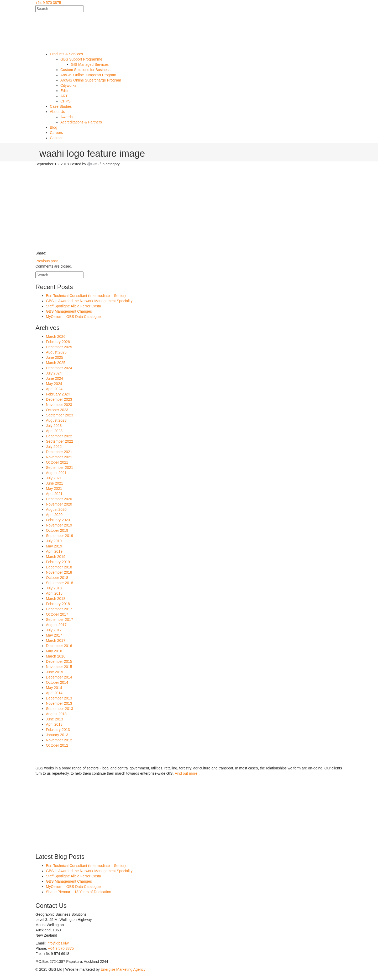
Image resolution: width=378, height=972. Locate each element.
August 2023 (56, 420)
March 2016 (55, 656)
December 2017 (59, 609)
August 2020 (56, 509)
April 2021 (54, 494)
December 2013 (59, 698)
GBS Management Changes (69, 311)
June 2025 (54, 357)
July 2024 (54, 373)
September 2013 (59, 709)
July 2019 (54, 541)
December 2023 (59, 399)
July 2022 (54, 446)
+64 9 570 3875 (48, 3)
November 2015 (59, 667)
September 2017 (59, 619)
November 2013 (59, 703)
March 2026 (55, 336)
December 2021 (59, 452)
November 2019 (59, 525)
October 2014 (57, 682)
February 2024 (58, 394)
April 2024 (54, 389)
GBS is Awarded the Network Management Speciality (89, 301)
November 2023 (59, 405)
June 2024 (54, 378)
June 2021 (54, 483)
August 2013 (56, 714)
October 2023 (57, 410)
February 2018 (58, 604)
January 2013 (57, 735)
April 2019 (54, 551)
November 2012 (59, 740)
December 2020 (59, 499)
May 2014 (54, 688)
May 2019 (54, 546)
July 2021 (54, 478)
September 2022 (59, 441)
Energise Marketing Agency (123, 969)
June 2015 (54, 672)
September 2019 (59, 536)
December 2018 (59, 567)
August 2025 (56, 352)
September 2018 (59, 583)
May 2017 (54, 635)
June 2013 (54, 719)
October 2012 (57, 745)
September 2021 (59, 467)
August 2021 (56, 473)
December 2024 (59, 368)
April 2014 (54, 693)
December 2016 (59, 646)
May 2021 (54, 488)
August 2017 (56, 625)
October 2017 (57, 614)
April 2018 (54, 593)
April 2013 (54, 724)
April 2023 (54, 431)
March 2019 (55, 557)
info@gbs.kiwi (58, 943)
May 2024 (54, 384)
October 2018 (57, 577)
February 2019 (58, 562)
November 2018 (59, 572)
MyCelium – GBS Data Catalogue (73, 316)
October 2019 (57, 530)
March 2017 (55, 640)
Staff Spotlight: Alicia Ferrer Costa (73, 306)
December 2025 (59, 347)
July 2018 (54, 588)
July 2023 (54, 425)
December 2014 (59, 677)
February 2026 (58, 342)
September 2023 (59, 415)
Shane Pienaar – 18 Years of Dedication (78, 892)
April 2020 (54, 515)
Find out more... (187, 773)
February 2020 (58, 520)
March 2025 (55, 363)
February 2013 (58, 729)
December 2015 (59, 661)
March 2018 (55, 598)
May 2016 (54, 651)
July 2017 (54, 630)
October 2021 (57, 462)
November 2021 (59, 457)
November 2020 (59, 504)
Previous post (46, 261)
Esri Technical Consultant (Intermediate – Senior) (86, 296)
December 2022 (59, 436)
